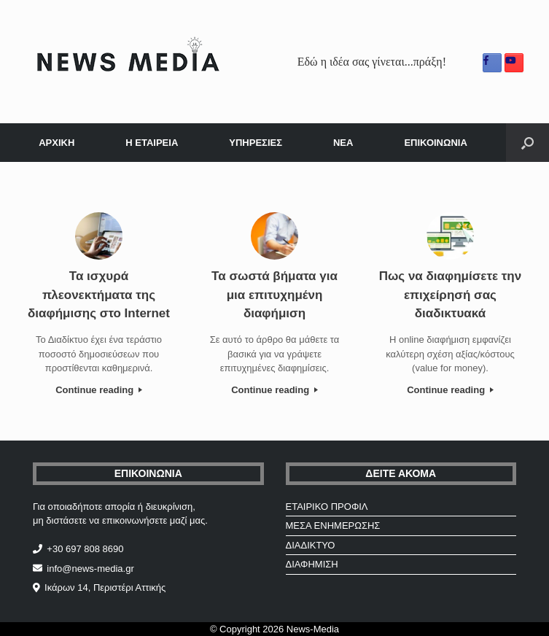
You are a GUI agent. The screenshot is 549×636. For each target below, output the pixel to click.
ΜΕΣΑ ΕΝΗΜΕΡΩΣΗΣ (333, 525)
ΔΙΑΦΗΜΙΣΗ (312, 564)
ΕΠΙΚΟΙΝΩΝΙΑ (435, 142)
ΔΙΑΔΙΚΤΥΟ (310, 545)
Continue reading (98, 389)
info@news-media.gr (90, 568)
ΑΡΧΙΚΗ (56, 142)
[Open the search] (527, 142)
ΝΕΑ (343, 142)
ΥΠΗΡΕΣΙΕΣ (255, 142)
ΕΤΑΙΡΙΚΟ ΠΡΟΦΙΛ (327, 506)
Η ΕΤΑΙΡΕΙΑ (151, 142)
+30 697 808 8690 (85, 548)
